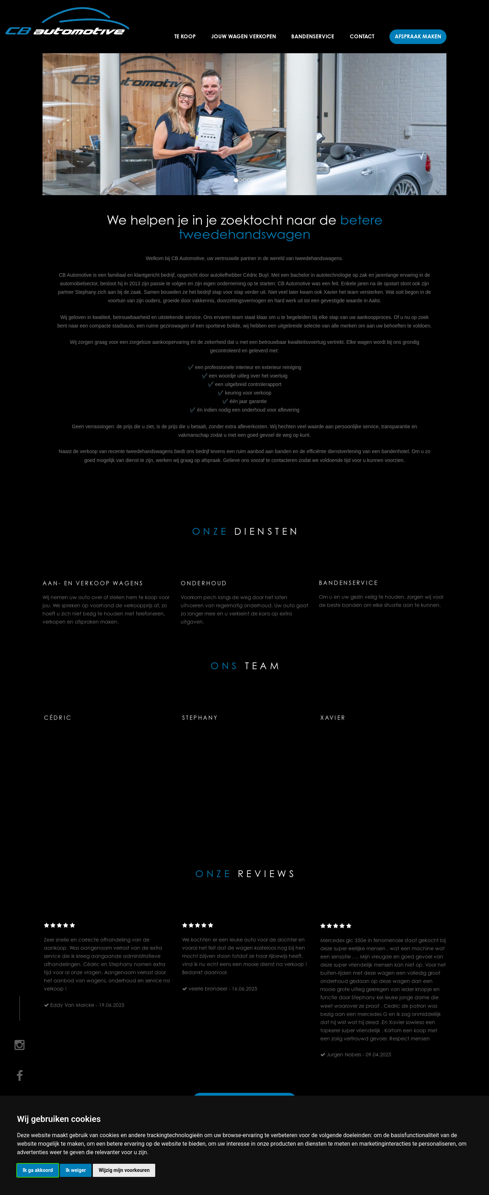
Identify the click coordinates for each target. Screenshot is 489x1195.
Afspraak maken (418, 36)
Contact (362, 36)
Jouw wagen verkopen (243, 36)
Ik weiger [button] (76, 1170)
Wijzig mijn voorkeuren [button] (124, 1170)
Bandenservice (312, 36)
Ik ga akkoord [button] (38, 1170)
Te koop (185, 36)
